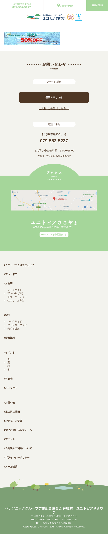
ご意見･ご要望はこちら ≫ (54, 108)
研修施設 (9, 337)
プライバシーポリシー (16, 457)
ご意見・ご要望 (13, 421)
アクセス (9, 439)
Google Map (65, 5)
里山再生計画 (12, 411)
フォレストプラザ (17, 325)
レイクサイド (14, 289)
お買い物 (9, 402)
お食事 (8, 283)
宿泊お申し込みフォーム (18, 430)
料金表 (8, 378)
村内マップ (10, 387)
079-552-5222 (63, 156)
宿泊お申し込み (54, 97)
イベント (9, 352)
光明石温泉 (13, 328)
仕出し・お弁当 (15, 300)
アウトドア (11, 274)
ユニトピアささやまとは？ (19, 265)
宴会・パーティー (17, 296)
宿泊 (7, 315)
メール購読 (10, 466)
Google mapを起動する (54, 234)
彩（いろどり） (15, 293)
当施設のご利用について (18, 448)
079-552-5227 (21, 7)
